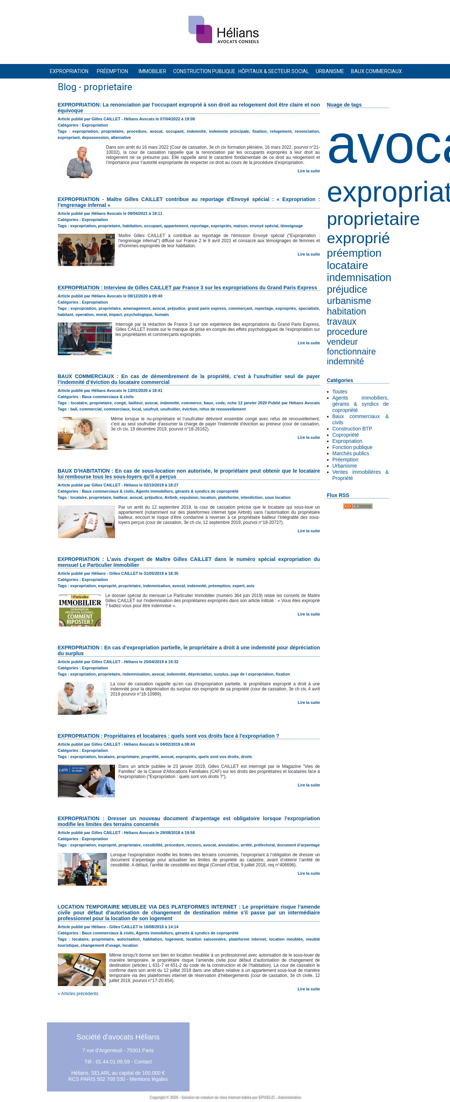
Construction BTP (352, 429)
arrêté (246, 845)
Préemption (345, 459)
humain (162, 314)
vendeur (342, 341)
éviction (190, 409)
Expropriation (347, 441)
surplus (221, 674)
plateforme (228, 497)
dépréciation (200, 674)
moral (101, 314)
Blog (67, 86)
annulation (228, 845)
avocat (156, 131)
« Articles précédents (78, 993)
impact (115, 314)
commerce (192, 403)
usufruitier (170, 409)
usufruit (150, 409)
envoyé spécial (264, 226)
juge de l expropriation (252, 674)
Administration (289, 1097)
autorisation (128, 939)
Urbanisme (344, 466)
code (220, 403)
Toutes (339, 391)
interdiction (252, 497)
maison (241, 226)
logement (174, 939)
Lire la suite (309, 171)
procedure (347, 332)
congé (120, 403)
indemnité (345, 361)
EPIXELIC (266, 1097)
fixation (259, 131)
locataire (347, 265)
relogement (280, 131)
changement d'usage (100, 945)
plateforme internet (247, 939)
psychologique (138, 314)
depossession (95, 137)
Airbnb (170, 497)
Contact (143, 1062)
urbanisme (349, 300)
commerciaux (117, 409)
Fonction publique (352, 447)
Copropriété (345, 435)
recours (193, 845)
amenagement (136, 308)
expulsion (189, 497)
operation (84, 314)
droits (246, 756)
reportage (199, 226)
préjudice (347, 289)
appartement (176, 226)
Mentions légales (149, 1079)
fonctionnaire (351, 351)
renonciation (307, 131)
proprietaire (373, 218)
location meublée (286, 939)
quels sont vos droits (218, 756)
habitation (346, 311)
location (208, 497)
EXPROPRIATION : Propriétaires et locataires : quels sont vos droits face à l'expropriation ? (168, 736)
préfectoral (264, 845)
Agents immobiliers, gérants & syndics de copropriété (360, 404)
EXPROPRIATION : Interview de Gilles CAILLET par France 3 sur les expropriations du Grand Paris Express (187, 287)
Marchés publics (350, 453)
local (136, 409)
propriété (150, 756)
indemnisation (359, 277)
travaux (342, 321)
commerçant (240, 308)
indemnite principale (229, 131)
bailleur (135, 403)
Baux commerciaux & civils (108, 396)
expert (238, 586)
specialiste (308, 308)
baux (208, 403)
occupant (175, 131)
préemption (354, 253)
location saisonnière (206, 939)
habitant (65, 314)
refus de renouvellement (222, 409)
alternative (121, 137)
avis (250, 586)
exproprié (358, 238)
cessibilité (152, 845)
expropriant (69, 137)
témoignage (291, 226)
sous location (278, 497)
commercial (90, 409)
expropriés (221, 226)
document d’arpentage (298, 845)
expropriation (85, 131)
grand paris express (207, 308)
